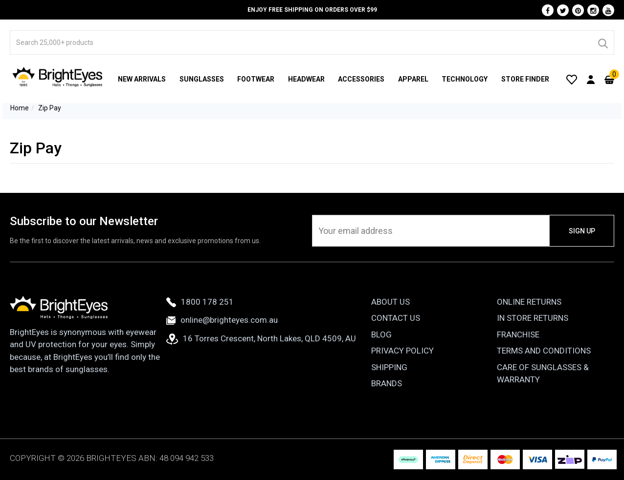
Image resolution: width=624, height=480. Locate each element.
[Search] (602, 42)
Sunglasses (201, 79)
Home (19, 108)
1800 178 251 (200, 302)
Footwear (255, 79)
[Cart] (609, 79)
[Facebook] (548, 10)
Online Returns (529, 302)
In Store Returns (532, 318)
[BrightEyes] (58, 77)
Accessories (361, 79)
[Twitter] (563, 10)
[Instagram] (593, 10)
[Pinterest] (578, 10)
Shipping (389, 367)
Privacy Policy (402, 350)
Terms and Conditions (544, 350)
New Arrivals (142, 79)
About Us (390, 302)
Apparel (413, 79)
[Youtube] (608, 10)
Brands (386, 383)
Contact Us (395, 318)
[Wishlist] (571, 79)
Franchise (518, 334)
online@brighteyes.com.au (222, 320)
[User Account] (591, 79)
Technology (465, 79)
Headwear (306, 79)
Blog (381, 334)
